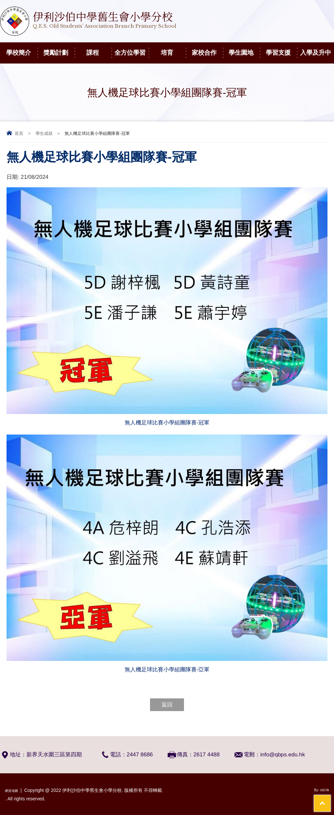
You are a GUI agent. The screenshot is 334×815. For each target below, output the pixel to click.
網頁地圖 (14, 790)
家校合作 (207, 49)
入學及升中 (317, 49)
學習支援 (281, 49)
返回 (167, 705)
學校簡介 (21, 49)
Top (317, 786)
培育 (173, 49)
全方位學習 (131, 49)
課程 (98, 49)
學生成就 (44, 133)
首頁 (19, 133)
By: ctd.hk (319, 790)
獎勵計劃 (58, 49)
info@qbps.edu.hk (282, 754)
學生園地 (244, 49)
